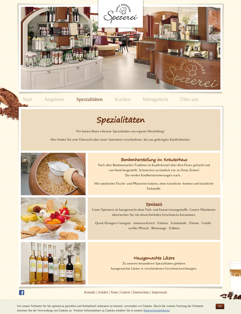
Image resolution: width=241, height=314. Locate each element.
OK (220, 306)
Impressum (159, 292)
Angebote (54, 99)
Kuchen (123, 99)
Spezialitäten (89, 99)
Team (114, 292)
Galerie (125, 292)
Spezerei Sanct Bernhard (120, 15)
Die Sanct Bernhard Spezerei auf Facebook (21, 292)
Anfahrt (102, 292)
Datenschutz (141, 292)
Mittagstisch (155, 99)
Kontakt (89, 292)
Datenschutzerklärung (157, 310)
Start (27, 99)
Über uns (189, 99)
